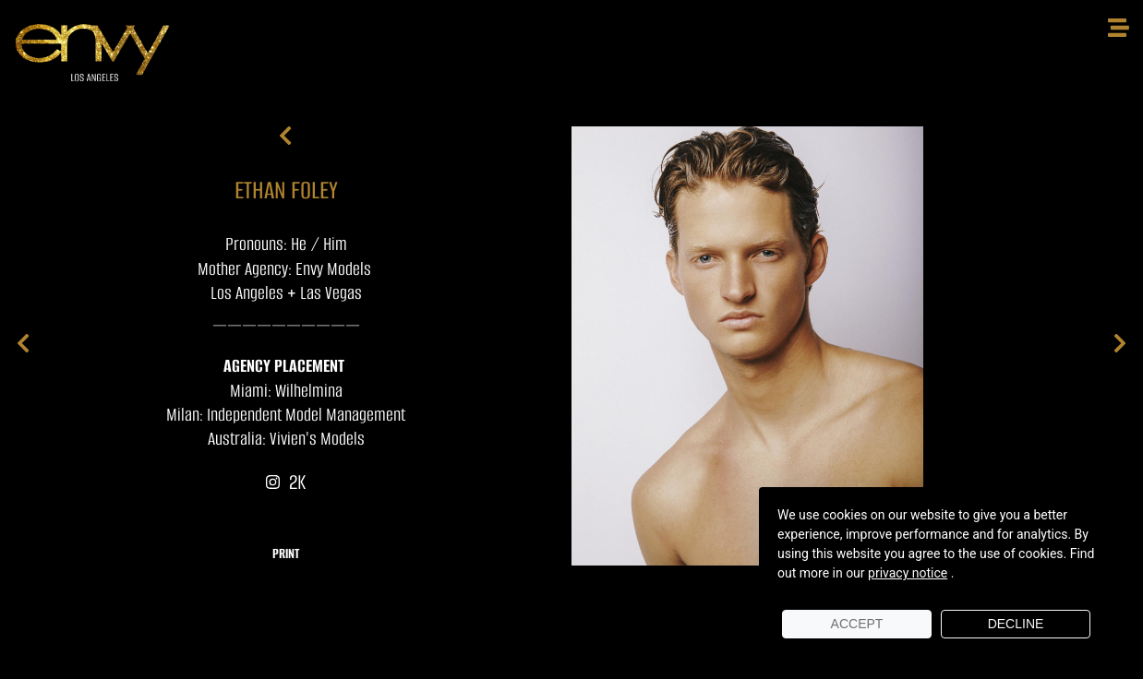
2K (286, 482)
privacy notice (907, 573)
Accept (857, 623)
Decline (1016, 623)
